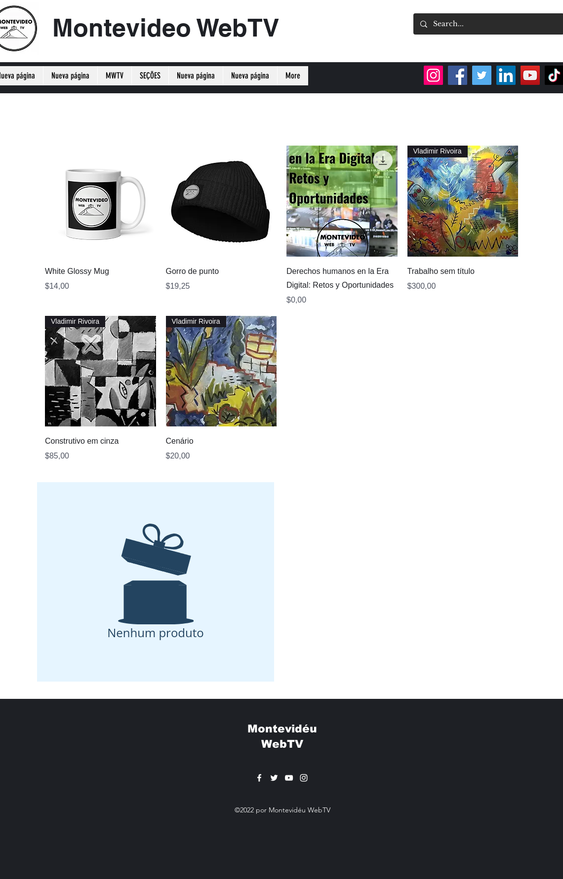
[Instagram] (433, 75)
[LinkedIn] (506, 75)
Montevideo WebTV (165, 27)
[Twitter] (481, 75)
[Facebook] (457, 75)
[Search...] (488, 24)
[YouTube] (530, 75)
